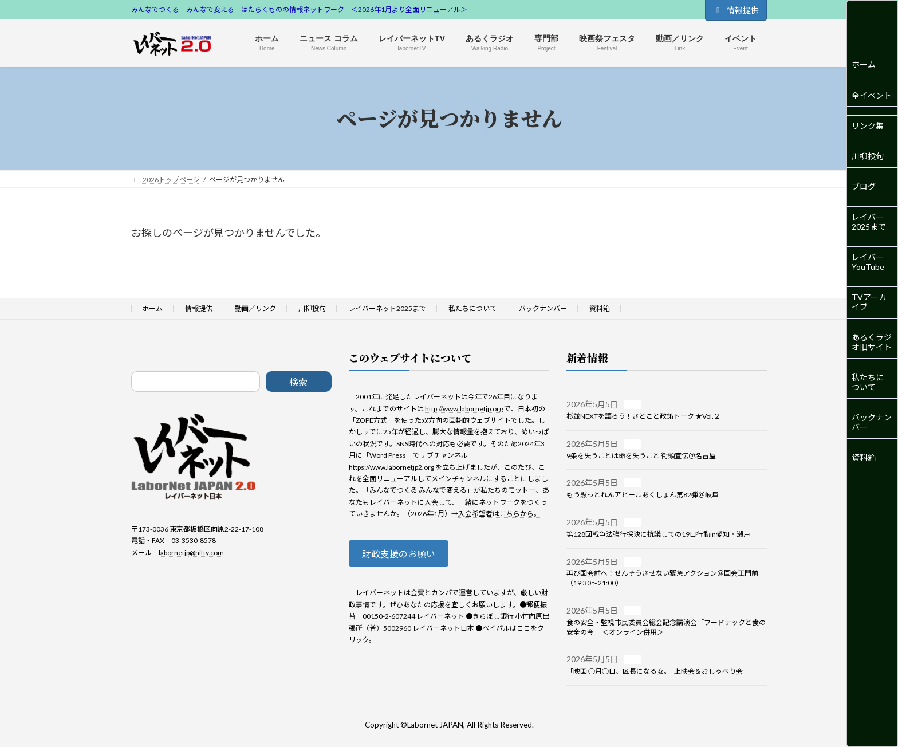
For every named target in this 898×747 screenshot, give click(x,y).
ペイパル (496, 631)
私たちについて (868, 382)
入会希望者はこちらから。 (499, 513)
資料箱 (864, 457)
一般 (632, 404)
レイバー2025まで (869, 221)
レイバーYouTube (868, 262)
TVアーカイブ (869, 302)
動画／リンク (255, 308)
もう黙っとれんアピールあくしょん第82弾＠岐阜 (642, 494)
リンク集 (868, 126)
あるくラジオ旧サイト (872, 342)
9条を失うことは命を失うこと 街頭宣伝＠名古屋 (641, 455)
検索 (298, 381)
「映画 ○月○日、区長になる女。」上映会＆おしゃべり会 (654, 671)
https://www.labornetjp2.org (391, 467)
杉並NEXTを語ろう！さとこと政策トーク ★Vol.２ (643, 416)
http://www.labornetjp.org (464, 408)
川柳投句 (868, 156)
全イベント (872, 95)
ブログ (864, 186)
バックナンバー (872, 422)
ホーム (864, 64)
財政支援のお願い (405, 555)
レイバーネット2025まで (387, 308)
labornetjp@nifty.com (191, 552)
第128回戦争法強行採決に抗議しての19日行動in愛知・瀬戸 (658, 534)
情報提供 (736, 10)
